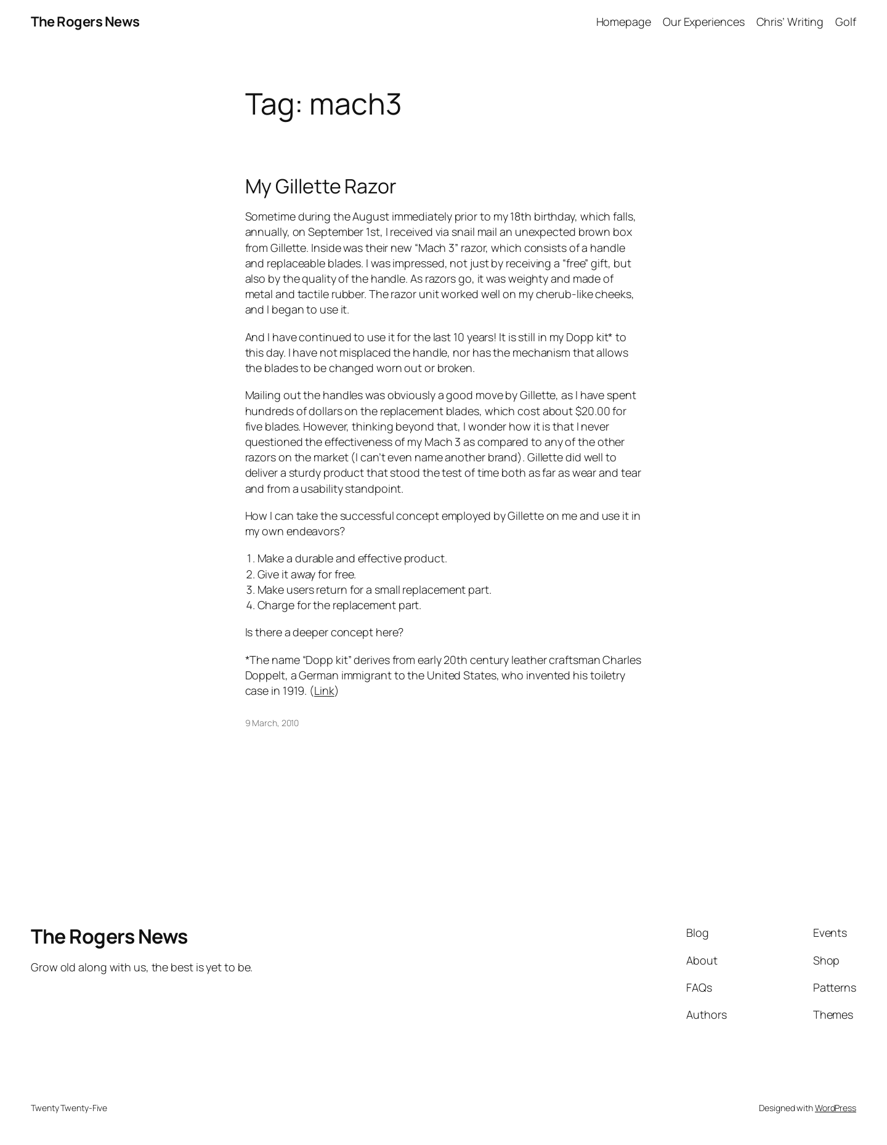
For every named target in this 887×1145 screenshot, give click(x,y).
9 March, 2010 (272, 723)
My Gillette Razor (321, 186)
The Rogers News (85, 21)
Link (324, 690)
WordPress (835, 1108)
